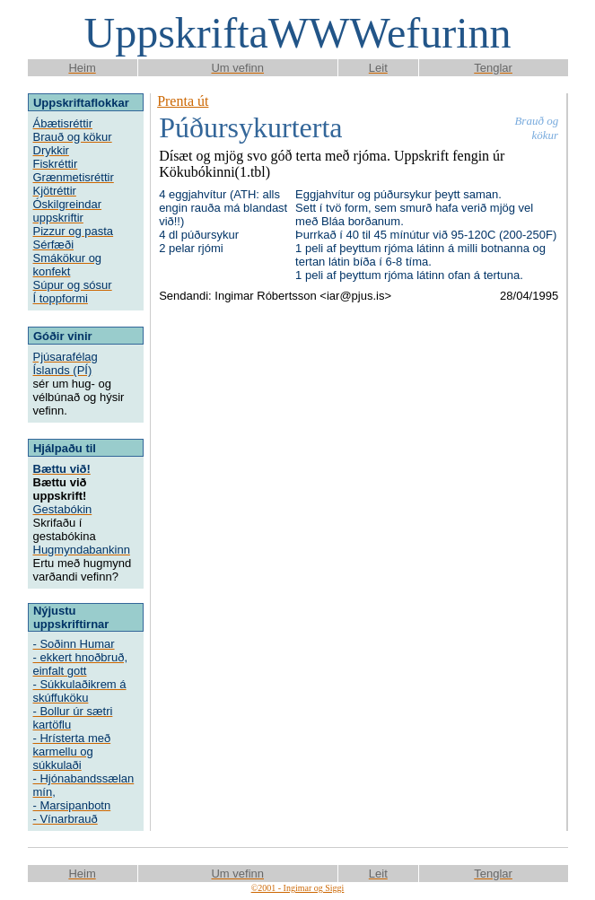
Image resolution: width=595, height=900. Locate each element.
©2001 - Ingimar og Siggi (298, 888)
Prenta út (182, 101)
